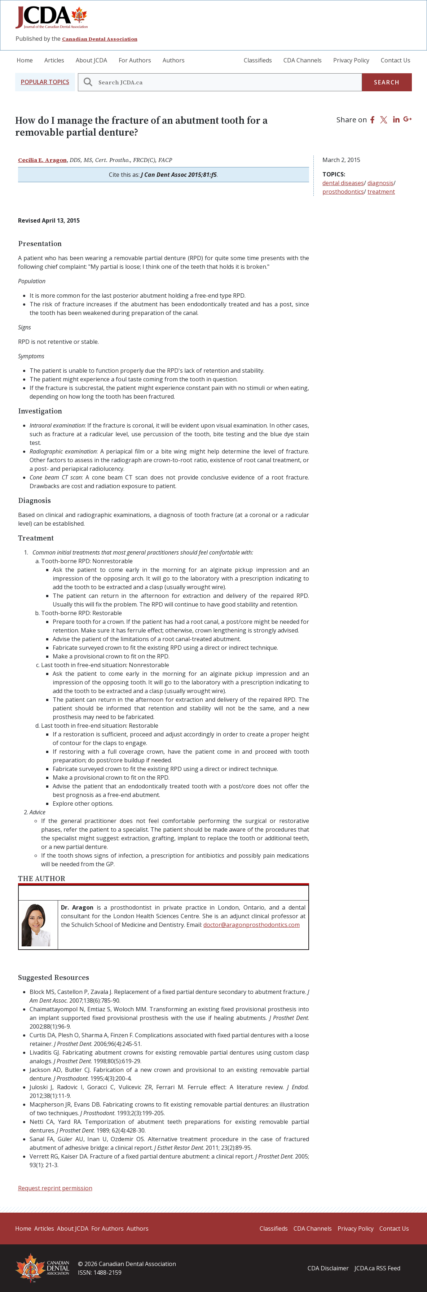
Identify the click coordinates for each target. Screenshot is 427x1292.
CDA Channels (302, 60)
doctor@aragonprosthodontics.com (251, 925)
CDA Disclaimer (328, 1268)
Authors (174, 60)
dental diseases (343, 183)
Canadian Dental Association (99, 39)
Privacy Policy (351, 60)
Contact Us (395, 60)
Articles (54, 60)
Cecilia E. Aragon (42, 160)
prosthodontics (343, 192)
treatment (381, 192)
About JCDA (91, 60)
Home (25, 60)
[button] (45, 82)
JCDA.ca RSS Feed (377, 1268)
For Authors (135, 60)
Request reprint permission (55, 1188)
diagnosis (380, 183)
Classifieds (258, 60)
